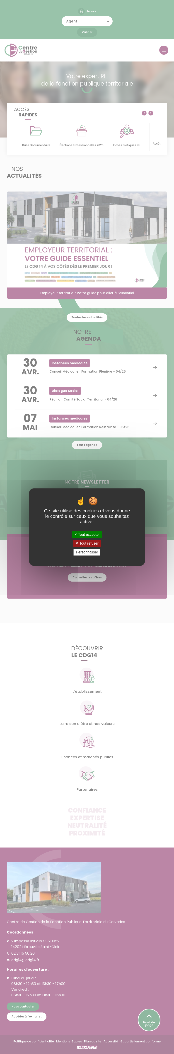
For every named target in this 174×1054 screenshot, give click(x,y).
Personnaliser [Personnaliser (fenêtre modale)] (87, 552)
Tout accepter (87, 534)
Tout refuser (87, 543)
